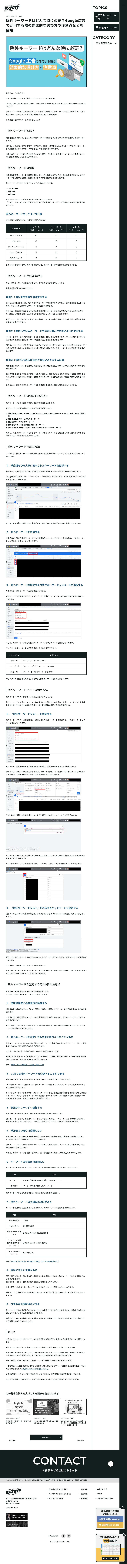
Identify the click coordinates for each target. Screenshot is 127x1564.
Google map (12, 1523)
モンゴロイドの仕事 (56, 1514)
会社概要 (84, 1510)
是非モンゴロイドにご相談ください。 (37, 1369)
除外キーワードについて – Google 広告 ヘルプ (29, 1065)
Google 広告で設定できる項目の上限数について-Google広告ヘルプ (38, 1261)
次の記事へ (79, 1440)
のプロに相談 (107, 16)
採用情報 (84, 1514)
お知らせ (84, 1505)
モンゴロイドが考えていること (60, 1510)
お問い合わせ (102, 1505)
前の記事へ (13, 1440)
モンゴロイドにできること (58, 1505)
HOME (8, 1496)
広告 (14, 1496)
